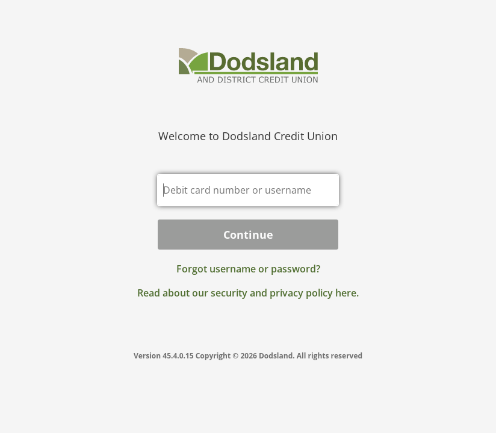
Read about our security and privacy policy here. (248, 292)
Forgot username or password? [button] (248, 268)
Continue (248, 234)
